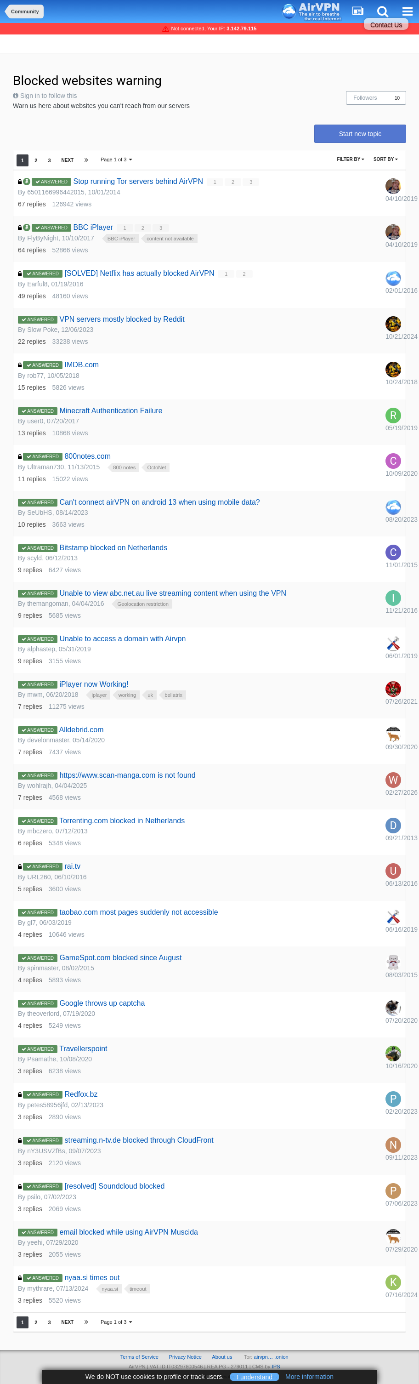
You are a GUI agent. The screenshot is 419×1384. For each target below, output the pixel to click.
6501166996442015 (56, 192)
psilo (33, 1197)
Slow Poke (42, 329)
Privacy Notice (185, 1357)
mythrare (39, 1288)
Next (68, 160)
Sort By (386, 159)
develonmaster (48, 740)
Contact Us (386, 24)
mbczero (39, 831)
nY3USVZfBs (46, 1151)
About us (222, 1357)
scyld (34, 558)
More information (309, 1376)
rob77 (35, 375)
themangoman (47, 603)
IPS (276, 1366)
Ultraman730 (45, 467)
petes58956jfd (47, 1105)
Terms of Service (139, 1357)
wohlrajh (39, 785)
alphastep (41, 649)
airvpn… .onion (271, 1357)
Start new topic (360, 133)
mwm (34, 694)
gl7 (31, 922)
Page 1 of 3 (116, 159)
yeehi (34, 1242)
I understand (254, 1376)
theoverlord (43, 1013)
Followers (365, 98)
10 (397, 98)
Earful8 (37, 284)
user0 (35, 421)
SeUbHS (39, 512)
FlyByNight (42, 238)
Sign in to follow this (48, 95)
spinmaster (42, 968)
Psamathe (41, 1059)
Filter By (350, 159)
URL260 (39, 877)
